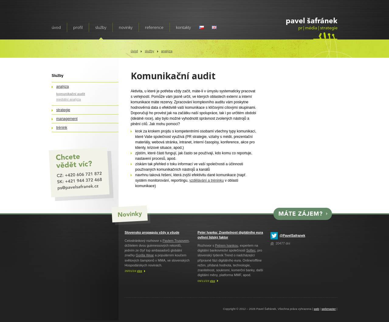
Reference (154, 27)
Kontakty (183, 27)
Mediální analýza (68, 99)
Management (66, 119)
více (139, 270)
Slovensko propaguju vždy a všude (152, 232)
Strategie (63, 110)
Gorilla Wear (145, 255)
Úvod (134, 51)
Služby (149, 51)
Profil (78, 27)
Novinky (126, 27)
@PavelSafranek (292, 235)
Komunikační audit (70, 94)
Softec (251, 250)
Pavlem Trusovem (176, 240)
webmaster (329, 308)
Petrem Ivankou (226, 245)
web (316, 308)
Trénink (61, 127)
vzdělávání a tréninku (206, 180)
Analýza (166, 51)
